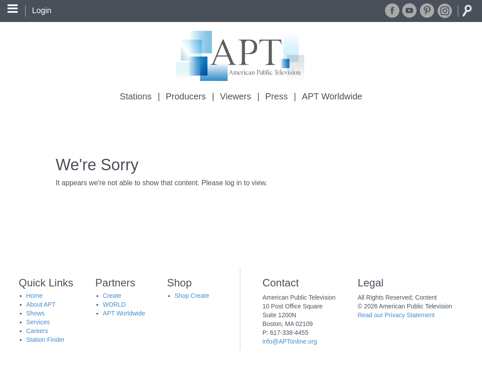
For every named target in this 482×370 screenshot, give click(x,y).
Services (38, 322)
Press (276, 96)
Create (112, 295)
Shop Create (192, 295)
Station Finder (45, 339)
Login (42, 10)
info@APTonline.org (289, 341)
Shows (35, 313)
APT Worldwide (332, 96)
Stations (135, 96)
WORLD (114, 304)
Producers (186, 96)
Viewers (235, 96)
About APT (41, 304)
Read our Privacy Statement (395, 315)
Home (34, 295)
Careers (37, 330)
